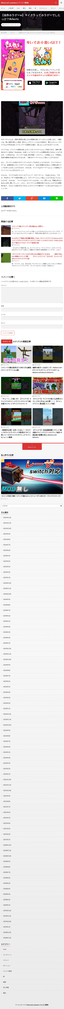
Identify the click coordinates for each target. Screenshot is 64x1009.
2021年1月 (6, 839)
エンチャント (43, 8)
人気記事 (10, 8)
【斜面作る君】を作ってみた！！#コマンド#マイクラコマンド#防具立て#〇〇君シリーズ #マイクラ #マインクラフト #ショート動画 (16, 433)
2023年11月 (7, 654)
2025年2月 (6, 572)
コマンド (53, 8)
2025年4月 (6, 561)
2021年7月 (6, 807)
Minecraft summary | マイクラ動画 (37, 1005)
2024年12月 (7, 583)
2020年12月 (7, 845)
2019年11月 (7, 916)
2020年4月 (6, 889)
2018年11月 (7, 938)
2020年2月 (6, 899)
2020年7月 (6, 872)
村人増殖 (6, 987)
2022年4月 (6, 758)
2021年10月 (7, 790)
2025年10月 (7, 528)
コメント (4, 285)
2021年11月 (7, 785)
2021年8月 (6, 801)
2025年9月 (6, 534)
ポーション (6, 965)
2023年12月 (7, 648)
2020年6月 (6, 878)
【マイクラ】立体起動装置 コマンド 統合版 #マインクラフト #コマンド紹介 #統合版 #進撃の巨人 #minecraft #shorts (47, 433)
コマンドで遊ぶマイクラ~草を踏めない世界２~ (28, 226)
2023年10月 (7, 659)
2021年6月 (6, 812)
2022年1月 (6, 774)
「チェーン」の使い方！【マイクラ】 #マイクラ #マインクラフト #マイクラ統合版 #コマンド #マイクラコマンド (16, 401)
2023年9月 (6, 665)
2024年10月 (7, 594)
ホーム (3, 8)
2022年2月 (6, 768)
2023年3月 (6, 697)
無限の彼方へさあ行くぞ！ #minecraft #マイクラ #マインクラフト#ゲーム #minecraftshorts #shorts (47, 370)
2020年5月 (6, 883)
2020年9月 (6, 861)
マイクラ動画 (7, 971)
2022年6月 (6, 747)
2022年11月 (7, 719)
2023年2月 (6, 703)
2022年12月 (7, 714)
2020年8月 (6, 867)
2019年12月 (7, 910)
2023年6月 (6, 681)
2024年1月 (6, 643)
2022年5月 (6, 752)
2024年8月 (6, 605)
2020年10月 (7, 856)
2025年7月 (6, 545)
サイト (3, 323)
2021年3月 (6, 828)
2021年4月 (6, 823)
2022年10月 (7, 725)
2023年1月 (6, 708)
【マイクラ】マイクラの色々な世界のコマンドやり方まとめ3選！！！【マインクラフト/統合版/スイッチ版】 (48, 401)
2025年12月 (7, 517)
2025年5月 (6, 556)
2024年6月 (6, 616)
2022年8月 (6, 736)
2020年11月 (7, 850)
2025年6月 (6, 550)
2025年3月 (6, 566)
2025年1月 (6, 577)
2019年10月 (7, 921)
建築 (30, 8)
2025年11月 (7, 523)
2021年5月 (6, 818)
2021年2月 (6, 834)
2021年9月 (6, 796)
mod (18, 8)
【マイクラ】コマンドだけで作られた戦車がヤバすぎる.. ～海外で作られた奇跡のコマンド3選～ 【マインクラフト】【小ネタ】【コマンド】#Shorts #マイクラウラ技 (37, 256)
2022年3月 (6, 763)
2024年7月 (6, 610)
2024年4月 (6, 627)
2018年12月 (7, 932)
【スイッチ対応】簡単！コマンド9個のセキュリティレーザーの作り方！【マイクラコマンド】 (31, 496)
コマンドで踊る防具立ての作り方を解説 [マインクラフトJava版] (16, 369)
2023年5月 (6, 687)
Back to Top (32, 447)
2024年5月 (6, 621)
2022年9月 (6, 730)
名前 (2, 306)
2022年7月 (6, 741)
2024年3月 (6, 632)
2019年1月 (6, 927)
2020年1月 (6, 905)
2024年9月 (6, 599)
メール (3, 314)
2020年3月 (6, 894)
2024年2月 (6, 637)
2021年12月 (7, 779)
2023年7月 (6, 676)
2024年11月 (7, 588)
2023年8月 (6, 670)
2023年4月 (6, 692)
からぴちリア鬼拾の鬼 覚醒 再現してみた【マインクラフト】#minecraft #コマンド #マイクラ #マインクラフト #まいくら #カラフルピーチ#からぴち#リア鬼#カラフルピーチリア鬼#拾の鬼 (37, 240)
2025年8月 (6, 539)
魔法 (24, 8)
